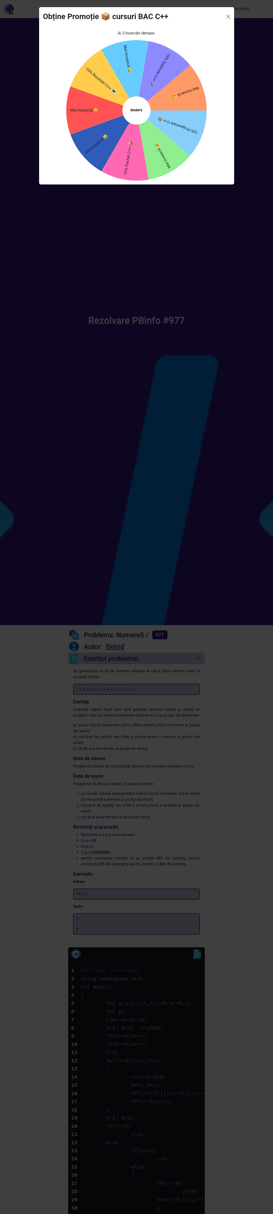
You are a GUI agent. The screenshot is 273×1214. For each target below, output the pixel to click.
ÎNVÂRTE (136, 99)
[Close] (228, 6)
